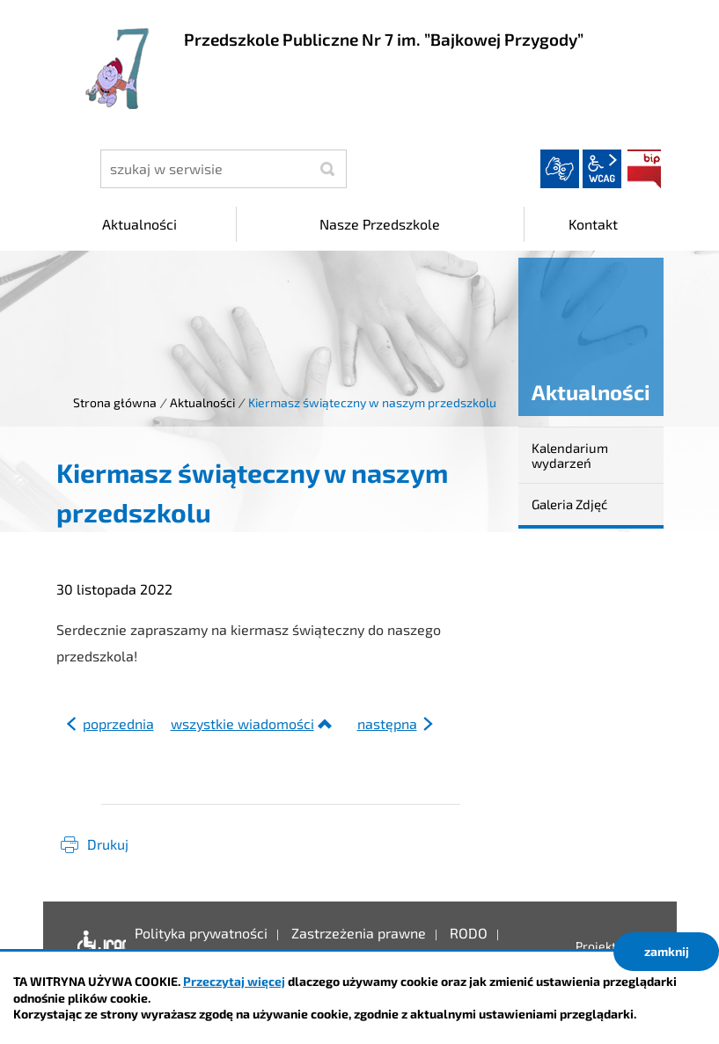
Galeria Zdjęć (569, 504)
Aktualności (202, 402)
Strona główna (115, 402)
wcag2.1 (602, 169)
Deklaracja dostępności (97, 946)
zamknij (666, 951)
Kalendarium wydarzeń (570, 455)
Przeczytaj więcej (234, 981)
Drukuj (107, 844)
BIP (644, 169)
